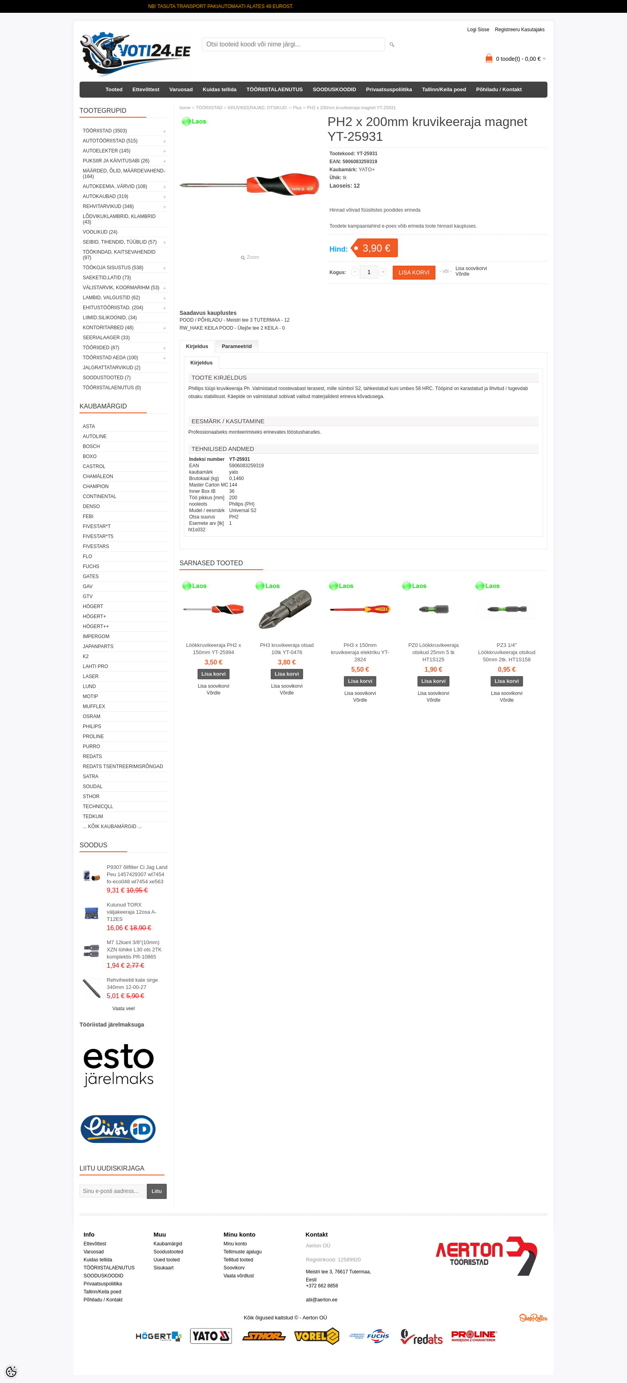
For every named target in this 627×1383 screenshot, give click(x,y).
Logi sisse (478, 29)
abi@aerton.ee (321, 1300)
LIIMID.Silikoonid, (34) (110, 317)
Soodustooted (168, 1252)
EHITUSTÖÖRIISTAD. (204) (113, 307)
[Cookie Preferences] (11, 1372)
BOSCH (91, 446)
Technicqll (98, 806)
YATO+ (367, 169)
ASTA (89, 426)
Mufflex (94, 706)
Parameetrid (237, 346)
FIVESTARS (96, 546)
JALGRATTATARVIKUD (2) (111, 367)
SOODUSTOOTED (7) (107, 377)
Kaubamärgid (168, 1244)
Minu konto (235, 1244)
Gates (91, 576)
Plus (297, 107)
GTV (88, 596)
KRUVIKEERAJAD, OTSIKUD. (258, 107)
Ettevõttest (145, 89)
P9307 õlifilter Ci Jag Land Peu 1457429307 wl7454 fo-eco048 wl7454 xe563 (137, 874)
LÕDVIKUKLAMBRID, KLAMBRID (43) (119, 219)
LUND (89, 686)
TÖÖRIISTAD (209, 107)
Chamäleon (98, 476)
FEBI (88, 516)
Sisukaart (164, 1268)
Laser (90, 676)
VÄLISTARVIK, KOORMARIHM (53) (121, 287)
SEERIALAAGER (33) (106, 337)
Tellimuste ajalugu (243, 1252)
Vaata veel (123, 1008)
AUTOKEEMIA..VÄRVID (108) (115, 186)
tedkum (93, 816)
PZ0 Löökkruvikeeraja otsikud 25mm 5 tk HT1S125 (433, 652)
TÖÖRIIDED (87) (101, 347)
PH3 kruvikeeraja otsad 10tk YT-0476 (287, 648)
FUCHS (91, 566)
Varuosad (181, 89)
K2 (86, 656)
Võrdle (462, 274)
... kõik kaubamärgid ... (112, 826)
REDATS (92, 756)
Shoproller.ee (533, 1318)
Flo (87, 556)
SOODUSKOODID (334, 89)
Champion (96, 486)
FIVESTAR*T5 (98, 536)
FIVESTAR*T (97, 526)
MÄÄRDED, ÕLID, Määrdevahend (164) (123, 173)
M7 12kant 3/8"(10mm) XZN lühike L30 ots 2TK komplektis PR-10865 (134, 949)
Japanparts (98, 646)
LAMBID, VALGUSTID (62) (111, 297)
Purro (91, 746)
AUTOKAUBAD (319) (105, 196)
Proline (93, 736)
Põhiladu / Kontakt (499, 89)
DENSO (91, 506)
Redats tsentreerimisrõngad (123, 766)
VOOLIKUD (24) (100, 232)
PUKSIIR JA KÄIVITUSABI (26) (116, 161)
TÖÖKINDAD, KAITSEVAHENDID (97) (119, 254)
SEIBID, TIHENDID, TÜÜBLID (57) (120, 242)
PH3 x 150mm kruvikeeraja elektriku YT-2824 (360, 652)
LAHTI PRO (95, 666)
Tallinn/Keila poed (444, 89)
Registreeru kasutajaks (520, 29)
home (185, 107)
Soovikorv (234, 1268)
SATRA (90, 776)
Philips (92, 726)
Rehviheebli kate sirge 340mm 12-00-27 (132, 983)
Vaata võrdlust (239, 1276)
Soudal (92, 786)
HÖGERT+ (94, 616)
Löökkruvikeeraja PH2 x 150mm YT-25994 (213, 648)
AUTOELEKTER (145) (106, 151)
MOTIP (90, 696)
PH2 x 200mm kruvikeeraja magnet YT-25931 (351, 107)
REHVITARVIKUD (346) (108, 206)
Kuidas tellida (220, 89)
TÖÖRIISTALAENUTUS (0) (112, 387)
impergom (96, 636)
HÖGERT (93, 606)
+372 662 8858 (322, 1286)
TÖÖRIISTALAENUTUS (275, 89)
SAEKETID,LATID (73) (107, 277)
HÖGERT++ (96, 626)
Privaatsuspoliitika (389, 89)
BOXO (90, 456)
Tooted (114, 89)
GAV (87, 586)
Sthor (91, 796)
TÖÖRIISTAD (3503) (105, 131)
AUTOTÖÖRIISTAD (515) (110, 141)
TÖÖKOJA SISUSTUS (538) (113, 267)
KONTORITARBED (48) (108, 327)
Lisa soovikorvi (471, 268)
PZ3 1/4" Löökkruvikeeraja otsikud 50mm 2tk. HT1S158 (506, 652)
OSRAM (91, 716)
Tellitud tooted (238, 1260)
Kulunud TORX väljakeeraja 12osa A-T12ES (131, 912)
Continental (99, 496)
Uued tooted (167, 1260)
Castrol (94, 466)
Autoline (95, 436)
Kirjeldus (197, 346)
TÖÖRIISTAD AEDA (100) (110, 357)
